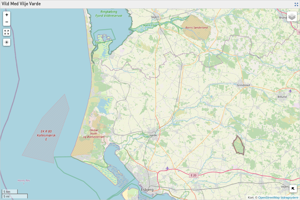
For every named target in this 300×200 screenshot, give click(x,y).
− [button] (6, 22)
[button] (6, 42)
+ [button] (6, 15)
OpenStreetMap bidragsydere (278, 197)
